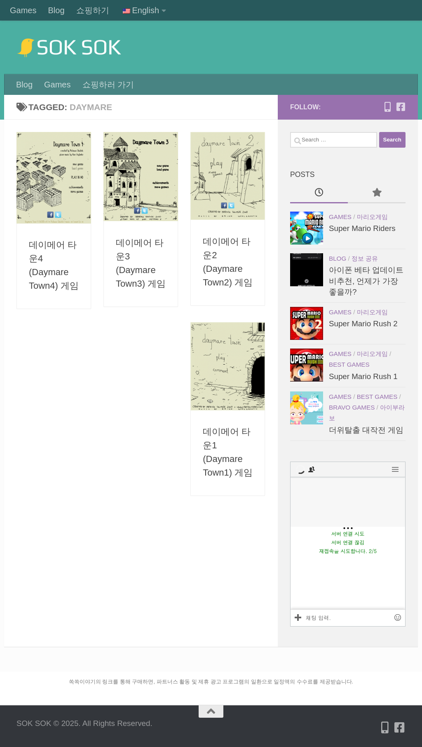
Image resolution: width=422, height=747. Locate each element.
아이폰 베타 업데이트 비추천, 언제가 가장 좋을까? (366, 281)
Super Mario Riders (362, 228)
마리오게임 (372, 216)
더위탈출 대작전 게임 (366, 430)
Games (23, 10)
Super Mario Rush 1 (363, 376)
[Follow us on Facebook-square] (401, 107)
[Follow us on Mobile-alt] (387, 107)
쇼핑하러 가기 (108, 84)
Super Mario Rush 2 (363, 323)
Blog (56, 10)
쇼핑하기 (92, 10)
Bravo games (352, 407)
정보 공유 (365, 258)
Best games (349, 364)
